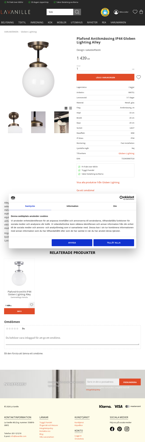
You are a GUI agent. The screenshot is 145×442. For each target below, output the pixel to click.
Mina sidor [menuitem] (124, 12)
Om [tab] (115, 206)
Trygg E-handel (46, 419)
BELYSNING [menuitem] (7, 22)
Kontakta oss (45, 428)
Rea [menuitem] (104, 22)
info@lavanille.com (18, 433)
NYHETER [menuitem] (92, 22)
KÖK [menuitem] (50, 22)
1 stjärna (7, 326)
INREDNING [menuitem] (36, 22)
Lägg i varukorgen (105, 77)
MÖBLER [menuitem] (61, 22)
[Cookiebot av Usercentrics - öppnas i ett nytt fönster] (121, 198)
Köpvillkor (79, 422)
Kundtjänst (79, 419)
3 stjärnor (12, 326)
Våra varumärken (47, 434)
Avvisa (72, 242)
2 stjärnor (9, 326)
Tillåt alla (114, 242)
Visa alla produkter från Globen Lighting (98, 182)
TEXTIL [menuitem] (22, 22)
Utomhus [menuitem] (77, 22)
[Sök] (79, 12)
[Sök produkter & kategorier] (66, 12)
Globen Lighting (126, 153)
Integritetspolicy (46, 425)
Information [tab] (72, 206)
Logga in (78, 433)
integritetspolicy (93, 387)
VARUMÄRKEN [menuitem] (118, 22)
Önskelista (79, 436)
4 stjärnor (14, 326)
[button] (135, 12)
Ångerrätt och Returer (49, 422)
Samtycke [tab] (30, 206)
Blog (41, 431)
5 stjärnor (17, 326)
